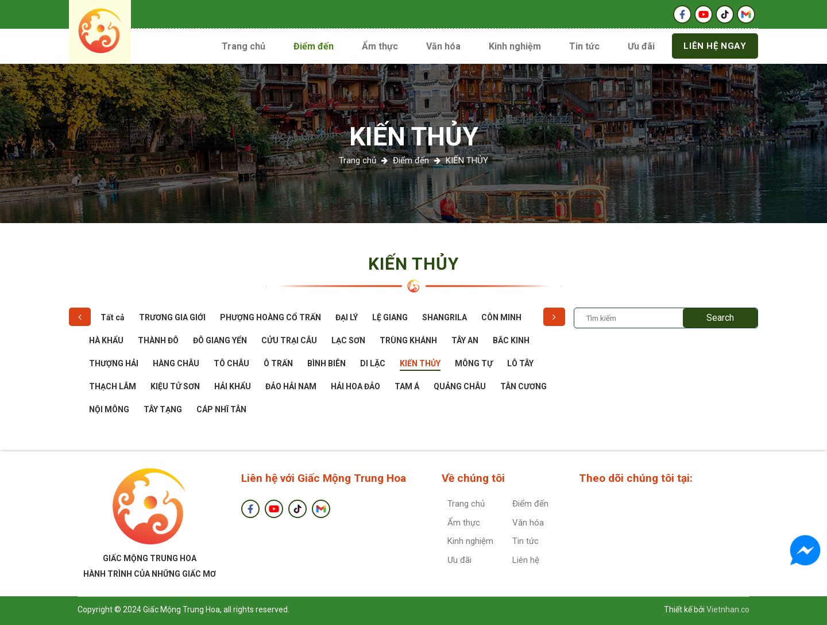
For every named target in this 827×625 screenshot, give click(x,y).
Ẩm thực (380, 46)
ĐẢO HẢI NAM (290, 386)
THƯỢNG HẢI (113, 363)
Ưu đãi (641, 46)
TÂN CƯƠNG (523, 386)
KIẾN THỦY (413, 136)
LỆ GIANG (390, 317)
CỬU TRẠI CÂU (289, 340)
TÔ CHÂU (231, 363)
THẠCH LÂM (112, 386)
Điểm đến (313, 46)
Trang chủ (243, 46)
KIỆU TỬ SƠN (175, 386)
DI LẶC (372, 363)
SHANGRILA (444, 317)
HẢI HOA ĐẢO (355, 386)
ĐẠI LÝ (346, 317)
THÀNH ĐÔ (158, 340)
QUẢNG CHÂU (460, 386)
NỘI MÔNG (109, 409)
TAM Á (407, 386)
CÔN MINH (501, 317)
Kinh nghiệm (515, 46)
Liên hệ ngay (714, 46)
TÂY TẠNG (163, 409)
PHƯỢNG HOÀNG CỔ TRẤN (270, 317)
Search (720, 317)
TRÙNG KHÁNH (408, 340)
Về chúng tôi (473, 478)
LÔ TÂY (520, 363)
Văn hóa (443, 46)
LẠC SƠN (348, 340)
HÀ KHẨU (106, 340)
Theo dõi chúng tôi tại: (636, 478)
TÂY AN (464, 340)
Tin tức (584, 46)
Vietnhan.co (727, 609)
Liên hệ (525, 560)
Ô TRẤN (278, 363)
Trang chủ (357, 160)
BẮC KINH (511, 340)
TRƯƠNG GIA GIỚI (172, 317)
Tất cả (113, 317)
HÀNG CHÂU (176, 363)
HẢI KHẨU (232, 386)
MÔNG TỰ (474, 363)
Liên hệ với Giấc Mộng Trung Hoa (323, 478)
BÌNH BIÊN (326, 363)
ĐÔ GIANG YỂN (220, 340)
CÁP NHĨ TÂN (221, 409)
